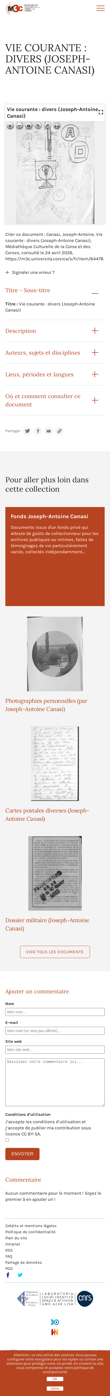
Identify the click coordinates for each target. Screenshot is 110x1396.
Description (20, 330)
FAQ (8, 1256)
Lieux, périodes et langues (39, 374)
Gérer (55, 1388)
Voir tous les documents (55, 951)
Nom (9, 1003)
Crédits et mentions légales (31, 1225)
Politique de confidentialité (30, 1231)
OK (55, 1379)
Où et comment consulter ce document (42, 400)
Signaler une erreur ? (33, 272)
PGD (9, 1268)
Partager (12, 431)
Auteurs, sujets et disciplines (42, 352)
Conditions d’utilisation (27, 1114)
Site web (13, 1041)
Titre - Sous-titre (27, 290)
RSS (9, 1250)
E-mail (11, 1022)
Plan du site (16, 1238)
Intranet (12, 1244)
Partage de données (23, 1262)
